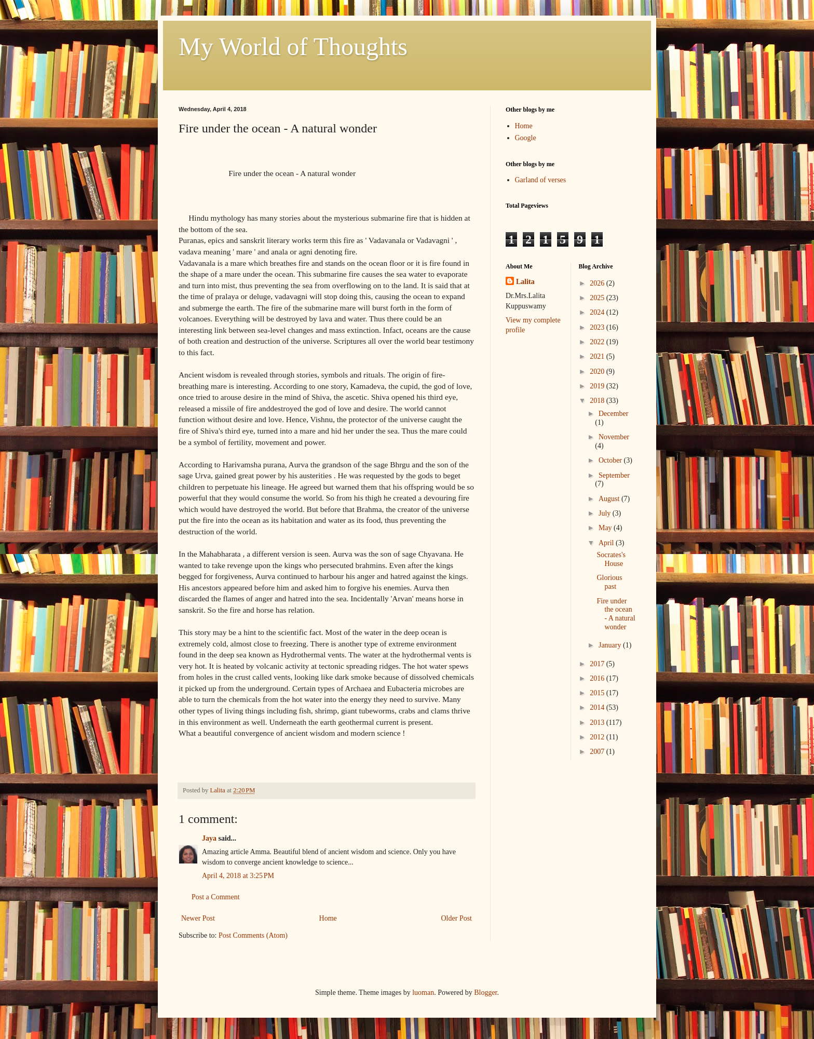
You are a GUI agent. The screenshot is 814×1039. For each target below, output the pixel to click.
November (614, 437)
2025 (598, 298)
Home (328, 918)
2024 (598, 312)
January (611, 645)
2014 (598, 707)
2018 (598, 400)
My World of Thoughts (293, 46)
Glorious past (609, 582)
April (607, 543)
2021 (598, 356)
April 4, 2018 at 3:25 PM (238, 876)
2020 (598, 371)
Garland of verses (540, 180)
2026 (598, 283)
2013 (598, 722)
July (606, 513)
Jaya (209, 838)
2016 (598, 678)
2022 (598, 342)
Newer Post (198, 918)
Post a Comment (216, 897)
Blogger (485, 992)
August (610, 499)
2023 (598, 327)
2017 (598, 664)
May (606, 528)
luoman (423, 992)
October (611, 460)
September (614, 475)
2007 (598, 751)
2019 (598, 386)
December (614, 413)
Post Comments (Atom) (253, 935)
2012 (598, 737)
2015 (598, 693)
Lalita (525, 282)
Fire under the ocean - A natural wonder (615, 614)
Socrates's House (610, 559)
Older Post (456, 918)
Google (525, 138)
